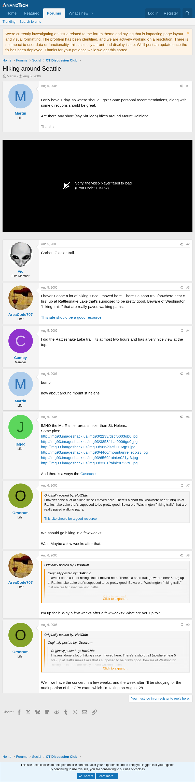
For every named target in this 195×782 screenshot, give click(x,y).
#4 (188, 330)
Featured (31, 13)
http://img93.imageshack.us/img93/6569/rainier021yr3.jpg (89, 457)
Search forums (30, 21)
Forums (54, 13)
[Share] (181, 86)
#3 (188, 287)
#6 (188, 417)
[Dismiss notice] (187, 33)
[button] (92, 13)
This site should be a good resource (71, 317)
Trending (9, 21)
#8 (188, 555)
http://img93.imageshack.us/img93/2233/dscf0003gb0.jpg (89, 436)
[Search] (187, 13)
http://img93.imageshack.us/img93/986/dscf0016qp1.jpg (88, 447)
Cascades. (89, 473)
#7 (188, 485)
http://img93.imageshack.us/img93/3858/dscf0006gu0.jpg (89, 441)
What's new (78, 13)
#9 (188, 625)
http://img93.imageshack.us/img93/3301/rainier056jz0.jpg (89, 463)
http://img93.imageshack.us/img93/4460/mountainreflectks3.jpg (94, 452)
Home (11, 13)
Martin (11, 76)
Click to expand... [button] (115, 599)
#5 (188, 374)
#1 (188, 86)
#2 (188, 244)
